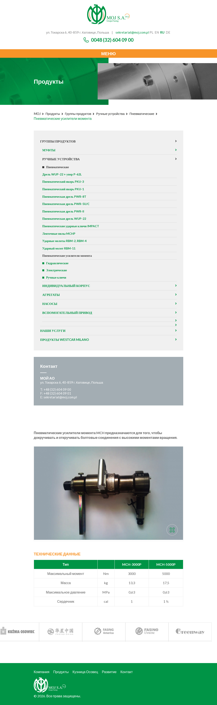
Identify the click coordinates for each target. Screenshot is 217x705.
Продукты (52, 114)
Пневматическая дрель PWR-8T (64, 196)
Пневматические (141, 114)
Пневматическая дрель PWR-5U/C (65, 204)
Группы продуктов (78, 114)
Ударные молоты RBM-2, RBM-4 (64, 241)
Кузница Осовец (85, 672)
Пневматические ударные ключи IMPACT (70, 226)
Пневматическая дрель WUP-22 (64, 218)
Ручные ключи (56, 277)
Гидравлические (57, 263)
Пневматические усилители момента (67, 255)
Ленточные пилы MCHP (58, 233)
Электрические (56, 270)
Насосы (49, 304)
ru (162, 32)
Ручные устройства (110, 114)
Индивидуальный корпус (66, 286)
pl (151, 32)
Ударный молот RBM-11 (58, 248)
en (157, 32)
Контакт (126, 672)
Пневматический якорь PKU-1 (63, 189)
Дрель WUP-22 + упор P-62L (62, 174)
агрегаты (51, 295)
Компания (41, 672)
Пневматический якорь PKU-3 (63, 181)
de (168, 32)
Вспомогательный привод (67, 313)
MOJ (37, 114)
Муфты (48, 150)
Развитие (109, 672)
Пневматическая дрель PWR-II (63, 211)
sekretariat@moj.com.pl (132, 32)
